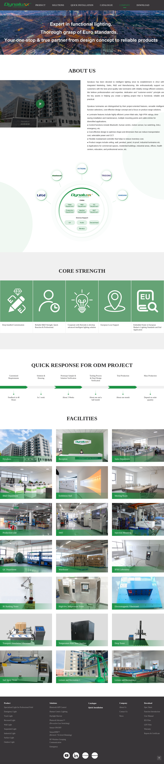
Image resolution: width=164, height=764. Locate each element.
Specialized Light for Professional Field (19, 703)
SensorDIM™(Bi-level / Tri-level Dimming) (61, 728)
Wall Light (8, 720)
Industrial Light (10, 728)
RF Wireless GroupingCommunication (58, 735)
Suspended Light (10, 724)
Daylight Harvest (56, 711)
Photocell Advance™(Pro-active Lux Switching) (60, 716)
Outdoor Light (9, 737)
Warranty (146, 724)
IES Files (146, 715)
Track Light (8, 711)
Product (40, 5)
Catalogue (106, 5)
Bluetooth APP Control (58, 703)
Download (143, 5)
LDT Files (147, 720)
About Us (122, 703)
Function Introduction (151, 707)
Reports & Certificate (151, 728)
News (121, 711)
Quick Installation (82, 5)
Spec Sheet (147, 703)
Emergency (54, 741)
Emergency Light (10, 707)
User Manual (148, 711)
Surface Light (9, 733)
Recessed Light (10, 715)
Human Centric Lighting (59, 707)
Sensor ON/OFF (56, 723)
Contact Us (123, 707)
